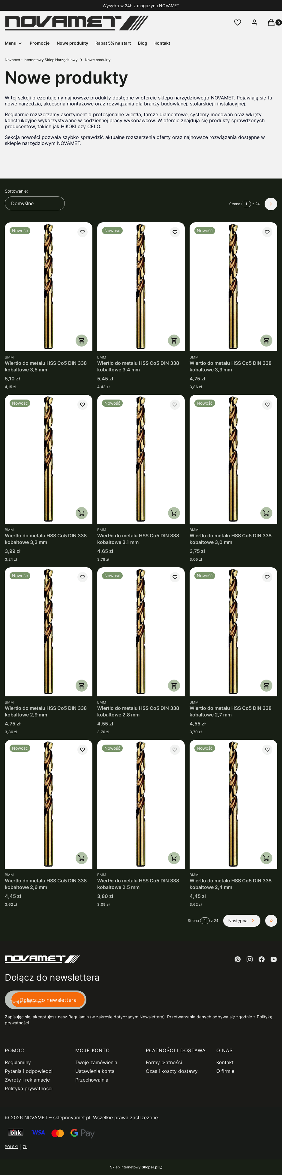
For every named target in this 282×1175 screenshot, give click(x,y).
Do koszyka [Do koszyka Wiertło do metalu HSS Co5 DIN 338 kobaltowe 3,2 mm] (82, 513)
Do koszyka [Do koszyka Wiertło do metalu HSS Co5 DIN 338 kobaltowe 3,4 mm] (174, 341)
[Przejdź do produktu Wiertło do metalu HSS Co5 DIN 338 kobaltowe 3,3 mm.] (233, 286)
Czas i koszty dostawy (172, 1071)
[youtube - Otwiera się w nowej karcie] (273, 959)
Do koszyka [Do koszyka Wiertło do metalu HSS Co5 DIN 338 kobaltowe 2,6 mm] (82, 858)
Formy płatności (164, 1062)
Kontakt (225, 1062)
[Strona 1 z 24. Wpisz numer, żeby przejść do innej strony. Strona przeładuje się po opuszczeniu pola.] (246, 204)
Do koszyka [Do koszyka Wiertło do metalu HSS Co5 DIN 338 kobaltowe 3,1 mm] (174, 513)
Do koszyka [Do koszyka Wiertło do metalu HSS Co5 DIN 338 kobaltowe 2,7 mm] (266, 686)
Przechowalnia (91, 1080)
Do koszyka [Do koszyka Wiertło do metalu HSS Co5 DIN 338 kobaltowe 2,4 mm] (266, 858)
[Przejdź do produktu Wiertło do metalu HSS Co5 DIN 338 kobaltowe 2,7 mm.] (233, 631)
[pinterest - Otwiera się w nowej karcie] (237, 959)
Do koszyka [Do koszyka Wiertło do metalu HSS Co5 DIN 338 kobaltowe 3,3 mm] (266, 341)
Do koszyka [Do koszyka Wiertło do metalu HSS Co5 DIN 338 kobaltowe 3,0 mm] (266, 513)
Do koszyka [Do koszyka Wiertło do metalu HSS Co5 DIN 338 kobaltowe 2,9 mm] (82, 686)
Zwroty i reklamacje (27, 1080)
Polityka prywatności (28, 1088)
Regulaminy (18, 1062)
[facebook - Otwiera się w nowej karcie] (261, 959)
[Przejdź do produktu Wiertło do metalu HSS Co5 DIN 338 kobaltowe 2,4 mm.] (233, 804)
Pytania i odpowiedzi (28, 1071)
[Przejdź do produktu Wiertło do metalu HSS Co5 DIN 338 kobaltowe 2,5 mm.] (141, 804)
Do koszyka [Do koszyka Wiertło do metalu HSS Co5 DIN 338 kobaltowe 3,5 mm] (82, 341)
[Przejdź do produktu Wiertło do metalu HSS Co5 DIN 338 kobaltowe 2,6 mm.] (48, 804)
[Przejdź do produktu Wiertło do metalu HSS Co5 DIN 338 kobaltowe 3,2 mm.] (48, 459)
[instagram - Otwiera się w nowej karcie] (249, 959)
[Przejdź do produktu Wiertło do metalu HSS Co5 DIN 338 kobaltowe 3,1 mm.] (141, 459)
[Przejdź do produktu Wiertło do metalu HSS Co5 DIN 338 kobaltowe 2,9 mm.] (48, 631)
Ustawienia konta (95, 1071)
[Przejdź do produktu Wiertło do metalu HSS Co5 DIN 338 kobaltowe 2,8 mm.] (141, 631)
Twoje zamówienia (96, 1062)
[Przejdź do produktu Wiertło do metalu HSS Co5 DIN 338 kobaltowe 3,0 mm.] (233, 459)
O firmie (225, 1071)
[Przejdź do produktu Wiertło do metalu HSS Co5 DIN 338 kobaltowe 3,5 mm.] (48, 286)
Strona (234, 204)
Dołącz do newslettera (48, 1000)
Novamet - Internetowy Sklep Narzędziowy (41, 60)
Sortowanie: (16, 190)
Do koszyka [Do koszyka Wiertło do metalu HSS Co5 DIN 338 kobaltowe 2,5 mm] (174, 858)
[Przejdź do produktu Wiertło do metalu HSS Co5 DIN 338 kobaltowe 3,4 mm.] (141, 286)
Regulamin (78, 1016)
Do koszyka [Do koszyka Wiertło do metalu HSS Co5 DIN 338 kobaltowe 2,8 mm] (174, 686)
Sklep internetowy (134, 1167)
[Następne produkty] (241, 921)
